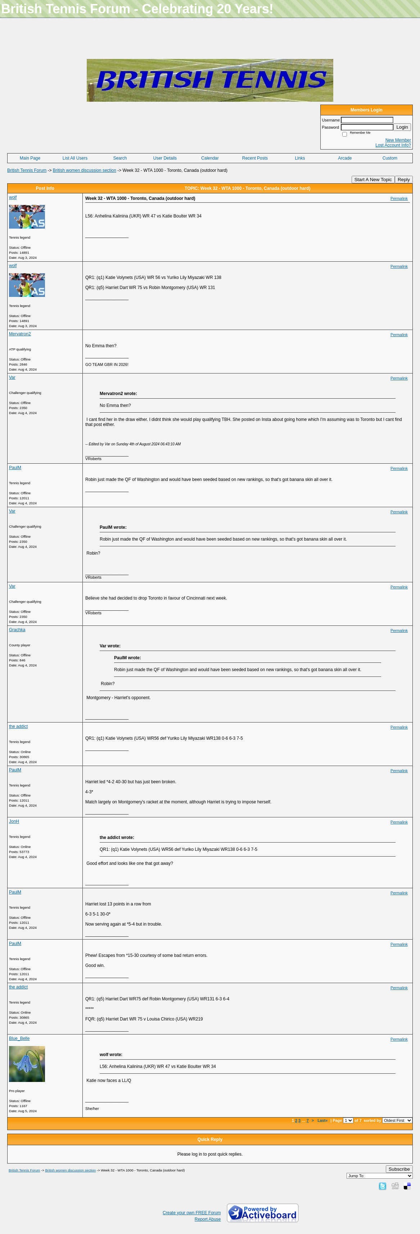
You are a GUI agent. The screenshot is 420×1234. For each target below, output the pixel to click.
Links (300, 158)
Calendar (210, 158)
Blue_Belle (19, 1038)
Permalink (399, 198)
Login (402, 127)
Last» (323, 1120)
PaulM (15, 467)
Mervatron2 (20, 333)
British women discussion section (84, 170)
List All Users (75, 158)
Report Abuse (208, 1219)
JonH (14, 821)
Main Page (30, 158)
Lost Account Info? (393, 145)
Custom (390, 158)
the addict (18, 726)
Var (12, 377)
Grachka (17, 629)
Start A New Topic (373, 179)
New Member (398, 140)
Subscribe (399, 1169)
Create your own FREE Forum (192, 1212)
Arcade (345, 158)
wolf (13, 197)
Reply (404, 179)
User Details (165, 158)
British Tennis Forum (26, 170)
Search (120, 158)
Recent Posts (255, 158)
